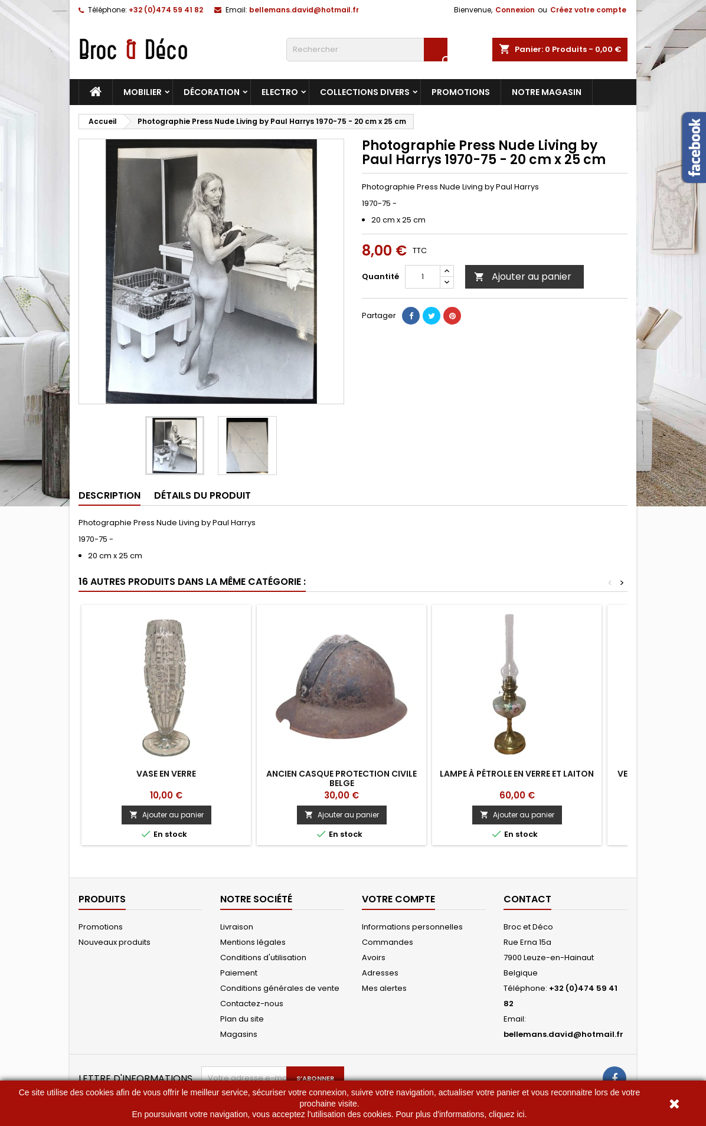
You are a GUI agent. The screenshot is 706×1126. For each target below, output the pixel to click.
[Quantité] (422, 277)
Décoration (212, 92)
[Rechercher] (366, 49)
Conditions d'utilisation (263, 957)
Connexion (515, 10)
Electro (280, 92)
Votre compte (398, 899)
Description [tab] (109, 495)
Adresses (380, 972)
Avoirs (373, 957)
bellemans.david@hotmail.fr (304, 10)
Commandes (387, 942)
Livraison (236, 926)
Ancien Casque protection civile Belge (341, 778)
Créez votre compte (588, 10)
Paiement (238, 972)
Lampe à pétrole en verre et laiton (517, 774)
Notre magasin (546, 92)
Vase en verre (166, 774)
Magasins (238, 1034)
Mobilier (142, 92)
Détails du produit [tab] (202, 495)
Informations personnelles (412, 926)
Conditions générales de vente (279, 988)
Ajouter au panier (522, 276)
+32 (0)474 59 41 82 (166, 10)
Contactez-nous (251, 1003)
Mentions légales (253, 942)
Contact (527, 899)
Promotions (461, 92)
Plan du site (242, 1018)
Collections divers (365, 92)
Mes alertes (384, 988)
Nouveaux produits (115, 942)
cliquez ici (507, 1114)
